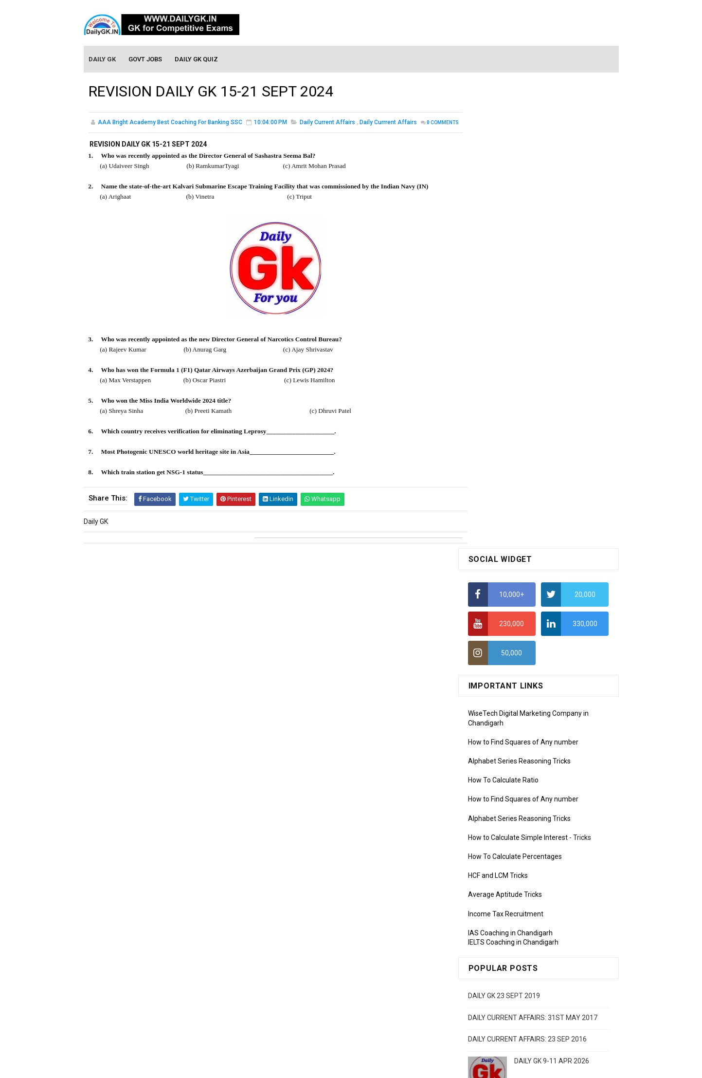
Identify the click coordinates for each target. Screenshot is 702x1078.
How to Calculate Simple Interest (518, 371)
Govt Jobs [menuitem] (145, 59)
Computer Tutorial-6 (499, 905)
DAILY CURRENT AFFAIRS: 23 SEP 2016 (527, 573)
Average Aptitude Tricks (505, 428)
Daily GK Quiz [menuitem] (196, 59)
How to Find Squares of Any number (523, 276)
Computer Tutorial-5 (499, 891)
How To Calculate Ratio (503, 314)
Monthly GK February (499, 763)
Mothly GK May (490, 721)
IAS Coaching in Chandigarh (510, 467)
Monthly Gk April (493, 735)
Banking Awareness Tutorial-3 (514, 991)
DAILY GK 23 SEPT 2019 (504, 530)
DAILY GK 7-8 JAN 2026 (549, 634)
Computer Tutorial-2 (499, 849)
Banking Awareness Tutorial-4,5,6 (519, 1005)
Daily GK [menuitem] (102, 59)
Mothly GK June (492, 707)
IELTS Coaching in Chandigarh (513, 476)
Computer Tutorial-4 (499, 877)
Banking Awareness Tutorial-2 (514, 977)
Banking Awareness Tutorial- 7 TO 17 (525, 1018)
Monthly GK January (498, 777)
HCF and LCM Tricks (498, 409)
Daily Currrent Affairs (388, 123)
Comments (113, 134)
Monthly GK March (495, 749)
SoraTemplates (330, 1066)
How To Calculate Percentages (515, 390)
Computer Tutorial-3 (499, 863)
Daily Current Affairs (327, 123)
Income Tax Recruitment (505, 448)
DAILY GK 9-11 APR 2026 (551, 595)
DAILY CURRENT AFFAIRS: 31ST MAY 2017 (532, 551)
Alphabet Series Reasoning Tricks (519, 295)
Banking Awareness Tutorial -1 (515, 962)
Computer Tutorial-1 (499, 834)
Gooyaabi (417, 1066)
